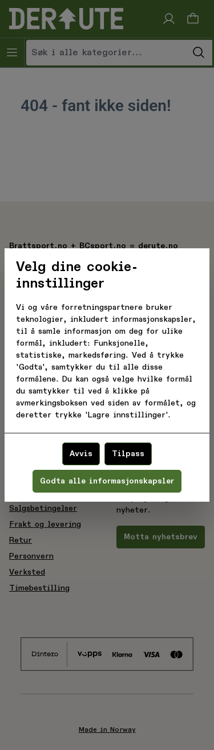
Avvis (81, 454)
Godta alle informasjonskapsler (107, 481)
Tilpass (128, 454)
